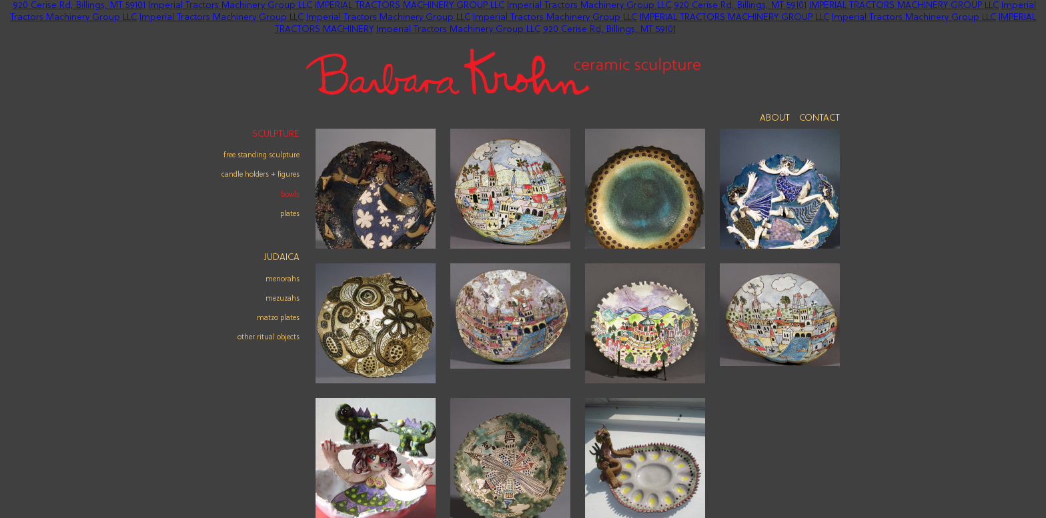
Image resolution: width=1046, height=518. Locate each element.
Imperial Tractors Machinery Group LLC (230, 6)
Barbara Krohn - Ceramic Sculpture (503, 72)
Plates (290, 214)
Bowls (290, 195)
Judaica (282, 258)
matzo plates (278, 318)
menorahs (283, 279)
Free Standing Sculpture (261, 155)
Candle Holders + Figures (260, 175)
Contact (819, 118)
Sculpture (276, 134)
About (775, 118)
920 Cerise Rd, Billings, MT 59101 (79, 6)
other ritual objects (268, 337)
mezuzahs (283, 299)
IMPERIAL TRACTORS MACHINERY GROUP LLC (409, 6)
